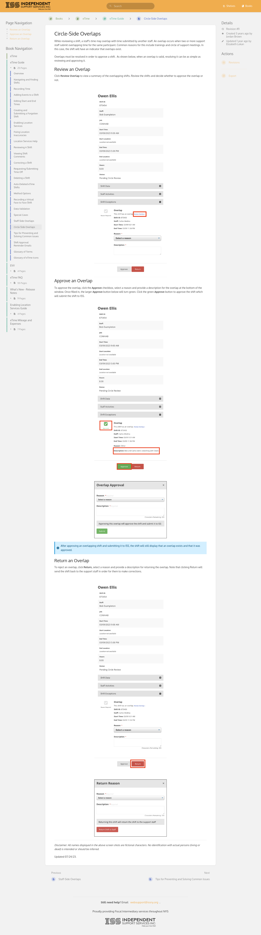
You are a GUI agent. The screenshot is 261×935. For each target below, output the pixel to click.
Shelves (229, 5)
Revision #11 (230, 29)
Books (247, 5)
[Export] (238, 75)
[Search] (110, 6)
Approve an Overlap (21, 34)
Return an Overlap (20, 38)
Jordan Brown (234, 36)
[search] (130, 6)
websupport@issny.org (144, 902)
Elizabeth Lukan (235, 44)
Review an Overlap (20, 29)
